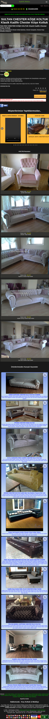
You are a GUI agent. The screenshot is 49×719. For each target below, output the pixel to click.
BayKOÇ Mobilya (24, 1)
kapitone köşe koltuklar (10, 695)
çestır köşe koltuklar (19, 694)
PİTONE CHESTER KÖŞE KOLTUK (24, 423)
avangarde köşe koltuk (22, 695)
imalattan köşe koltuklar (30, 696)
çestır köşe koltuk (9, 694)
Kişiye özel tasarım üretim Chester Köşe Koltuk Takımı (24, 532)
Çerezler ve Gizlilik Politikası (38, 710)
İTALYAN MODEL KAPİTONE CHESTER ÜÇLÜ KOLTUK (24, 624)
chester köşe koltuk (36, 694)
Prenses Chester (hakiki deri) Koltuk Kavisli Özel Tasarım (24, 685)
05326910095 (32, 9)
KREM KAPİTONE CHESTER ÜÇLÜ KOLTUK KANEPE (24, 394)
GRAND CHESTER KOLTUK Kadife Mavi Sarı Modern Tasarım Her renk (24, 493)
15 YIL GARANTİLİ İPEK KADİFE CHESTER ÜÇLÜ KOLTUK (24, 458)
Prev (2, 128)
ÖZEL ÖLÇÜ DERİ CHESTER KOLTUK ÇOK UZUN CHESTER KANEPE (24, 559)
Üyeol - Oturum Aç (44, 5)
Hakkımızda (22, 710)
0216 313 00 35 (18, 9)
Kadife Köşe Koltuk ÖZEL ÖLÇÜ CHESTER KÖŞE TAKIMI (24, 589)
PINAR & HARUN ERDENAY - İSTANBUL (13, 115)
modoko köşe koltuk (43, 695)
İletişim (28, 710)
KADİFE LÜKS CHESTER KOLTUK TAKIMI (24, 659)
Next (47, 128)
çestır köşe (28, 694)
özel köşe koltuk (33, 695)
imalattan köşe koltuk (18, 696)
